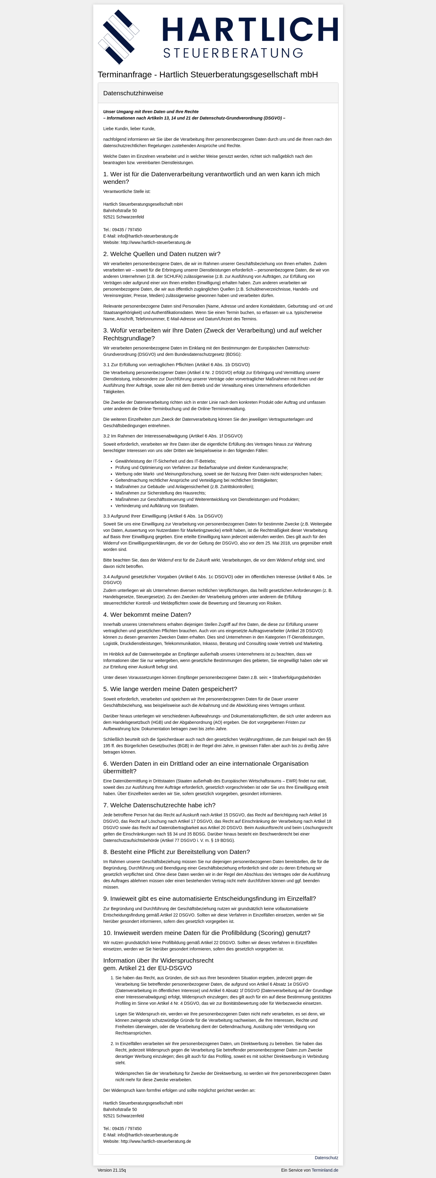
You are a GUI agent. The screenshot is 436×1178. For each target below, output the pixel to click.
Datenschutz (327, 1157)
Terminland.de (325, 1170)
